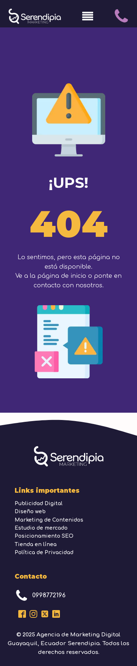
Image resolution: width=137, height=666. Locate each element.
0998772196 (48, 595)
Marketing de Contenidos (49, 520)
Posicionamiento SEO (44, 536)
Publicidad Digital (38, 503)
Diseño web (30, 511)
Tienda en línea (36, 544)
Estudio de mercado (41, 528)
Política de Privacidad (44, 552)
